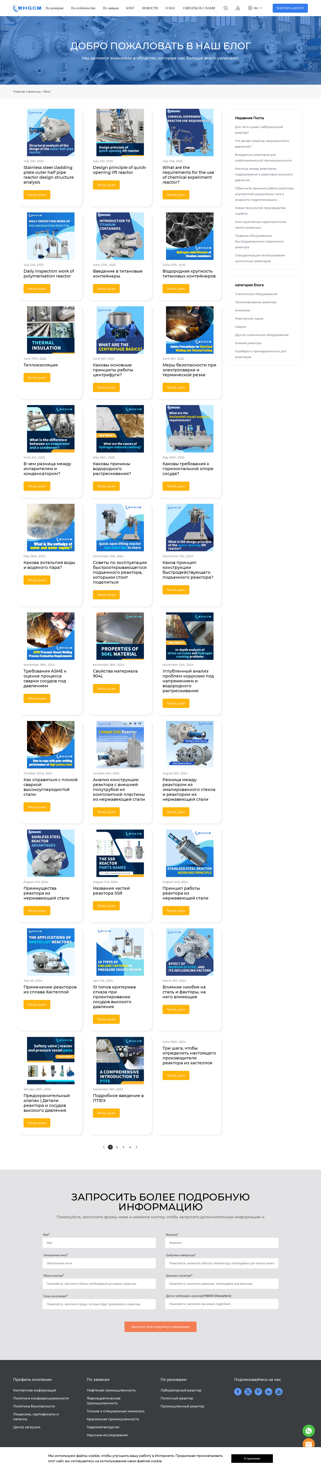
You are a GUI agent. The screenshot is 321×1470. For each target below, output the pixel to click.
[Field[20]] (99, 1304)
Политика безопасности (34, 1406)
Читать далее (37, 195)
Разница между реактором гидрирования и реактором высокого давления (264, 174)
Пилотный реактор (176, 1398)
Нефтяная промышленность (111, 1390)
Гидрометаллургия (103, 1427)
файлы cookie (87, 1456)
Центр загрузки (26, 1427)
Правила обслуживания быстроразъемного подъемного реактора (259, 241)
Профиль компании (32, 1379)
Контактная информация (34, 1390)
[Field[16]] (99, 1263)
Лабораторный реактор (180, 1390)
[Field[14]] (99, 1243)
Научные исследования (107, 1435)
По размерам (54, 8)
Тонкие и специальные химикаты (116, 1411)
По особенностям (83, 8)
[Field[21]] (221, 1304)
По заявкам (111, 8)
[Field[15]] (221, 1243)
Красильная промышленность (113, 1419)
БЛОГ (130, 8)
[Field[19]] (221, 1284)
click (160, 50)
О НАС (170, 8)
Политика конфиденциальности (41, 1398)
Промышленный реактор (182, 1406)
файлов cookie (149, 1461)
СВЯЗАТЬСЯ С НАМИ (199, 8)
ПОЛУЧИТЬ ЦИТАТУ (290, 8)
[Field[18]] (99, 1284)
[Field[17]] (221, 1263)
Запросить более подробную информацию (160, 1327)
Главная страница (27, 91)
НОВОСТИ (150, 8)
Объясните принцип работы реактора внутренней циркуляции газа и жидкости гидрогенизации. (264, 194)
